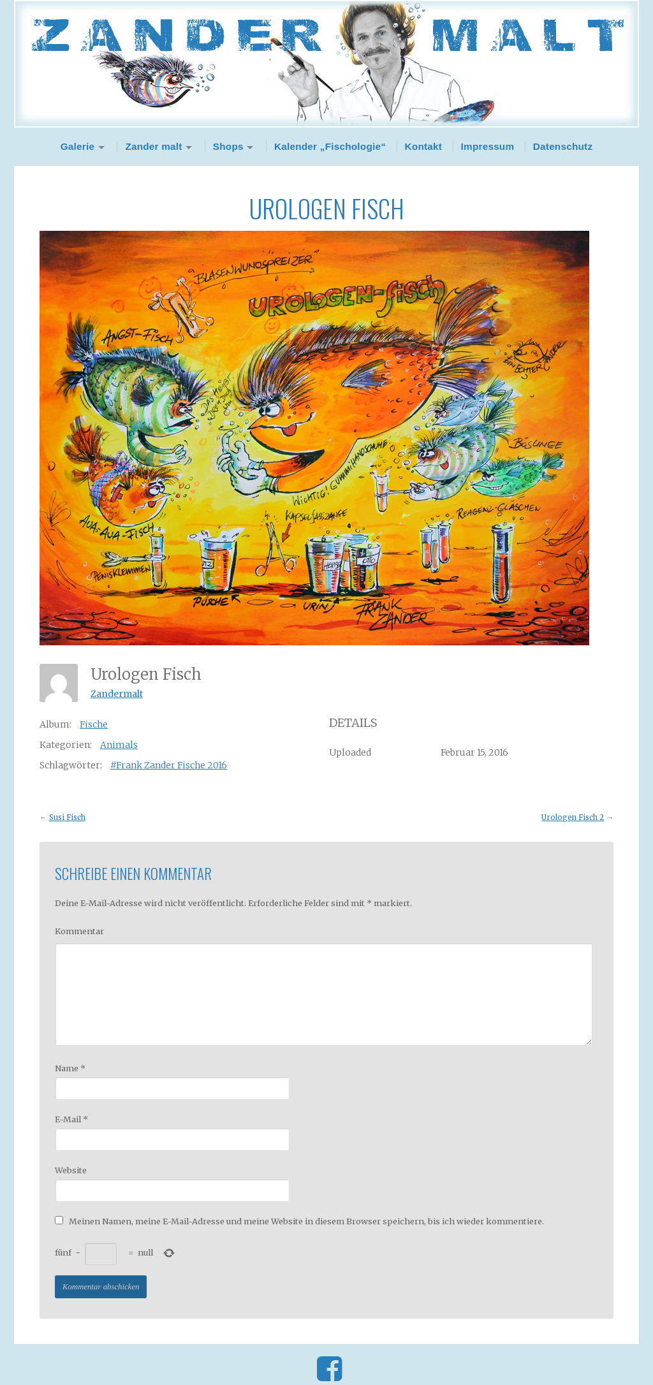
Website (71, 1170)
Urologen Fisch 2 (572, 817)
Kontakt (424, 146)
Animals (119, 745)
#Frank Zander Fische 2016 (168, 765)
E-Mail (71, 1119)
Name (70, 1068)
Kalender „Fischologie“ (330, 146)
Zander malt (153, 146)
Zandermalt (117, 694)
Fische (94, 724)
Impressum (488, 146)
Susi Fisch (67, 817)
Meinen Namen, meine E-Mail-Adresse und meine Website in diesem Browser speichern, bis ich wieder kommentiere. (306, 1221)
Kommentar (79, 931)
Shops (228, 146)
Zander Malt (326, 64)
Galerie (78, 146)
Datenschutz (563, 146)
